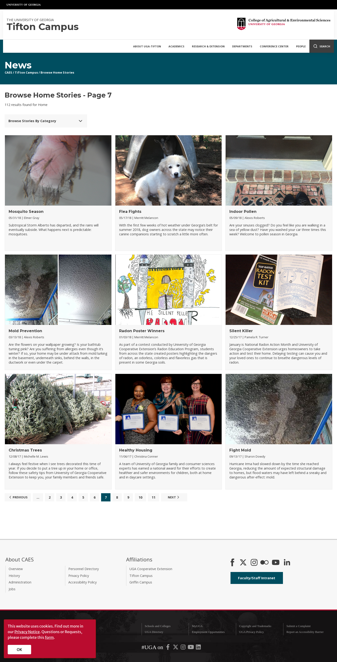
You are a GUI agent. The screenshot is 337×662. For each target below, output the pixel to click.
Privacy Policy (78, 575)
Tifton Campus (26, 72)
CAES (8, 72)
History (14, 575)
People (301, 46)
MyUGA (197, 626)
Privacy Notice (27, 631)
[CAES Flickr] (264, 563)
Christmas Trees (25, 450)
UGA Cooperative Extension (150, 569)
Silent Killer (241, 331)
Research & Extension (208, 46)
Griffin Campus (140, 582)
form (49, 637)
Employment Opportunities (208, 632)
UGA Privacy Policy (251, 632)
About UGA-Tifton (147, 46)
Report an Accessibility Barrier (305, 632)
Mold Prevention (25, 331)
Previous (17, 497)
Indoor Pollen (242, 211)
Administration (20, 582)
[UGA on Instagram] (183, 648)
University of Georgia (24, 5)
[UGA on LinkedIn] (198, 648)
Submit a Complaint (298, 626)
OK (19, 649)
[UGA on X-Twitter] (176, 648)
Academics (176, 46)
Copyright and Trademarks (255, 626)
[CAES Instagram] (254, 563)
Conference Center (274, 46)
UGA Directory (154, 632)
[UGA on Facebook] (168, 648)
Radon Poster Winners (142, 331)
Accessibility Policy (82, 582)
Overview (16, 569)
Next (174, 497)
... (38, 497)
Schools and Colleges (157, 626)
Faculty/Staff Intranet (256, 578)
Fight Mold (240, 450)
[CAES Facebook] (232, 563)
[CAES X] (243, 563)
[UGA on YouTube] (191, 648)
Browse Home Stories (57, 72)
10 (140, 497)
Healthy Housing (135, 450)
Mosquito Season (26, 211)
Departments (242, 46)
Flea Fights (130, 211)
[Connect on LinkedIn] (287, 563)
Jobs (12, 589)
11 (153, 497)
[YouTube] (275, 563)
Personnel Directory (83, 569)
